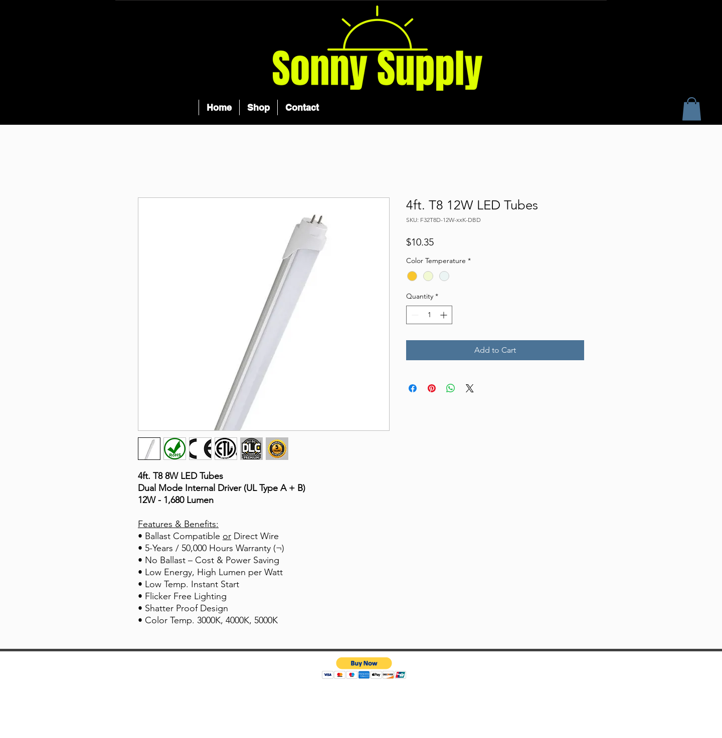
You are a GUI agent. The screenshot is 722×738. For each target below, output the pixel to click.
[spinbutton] (429, 315)
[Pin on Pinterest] (432, 388)
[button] (691, 109)
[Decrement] (414, 315)
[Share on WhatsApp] (451, 388)
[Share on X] (470, 388)
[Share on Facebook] (413, 388)
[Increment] (444, 315)
